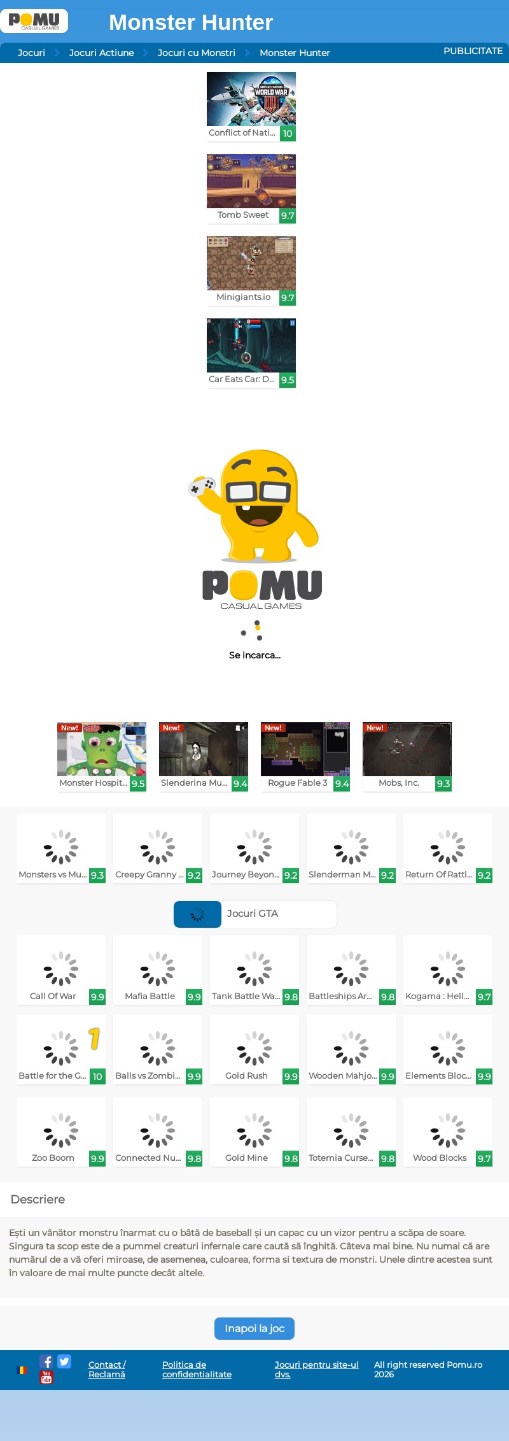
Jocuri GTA (226, 913)
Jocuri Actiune (101, 53)
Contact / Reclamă (106, 1369)
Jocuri (31, 53)
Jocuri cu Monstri (196, 53)
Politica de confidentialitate (197, 1369)
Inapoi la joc (254, 1329)
